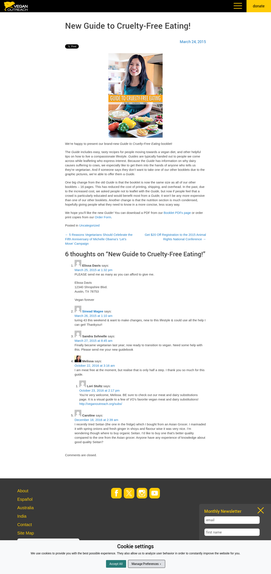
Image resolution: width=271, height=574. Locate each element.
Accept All (116, 564)
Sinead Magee (92, 311)
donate (259, 5)
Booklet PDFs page (177, 212)
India (21, 516)
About (22, 491)
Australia (25, 507)
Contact (24, 524)
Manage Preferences (146, 564)
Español (25, 499)
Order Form (103, 217)
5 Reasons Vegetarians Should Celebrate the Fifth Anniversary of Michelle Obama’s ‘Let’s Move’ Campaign (98, 239)
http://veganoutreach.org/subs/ (100, 404)
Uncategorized (89, 225)
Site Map (25, 533)
